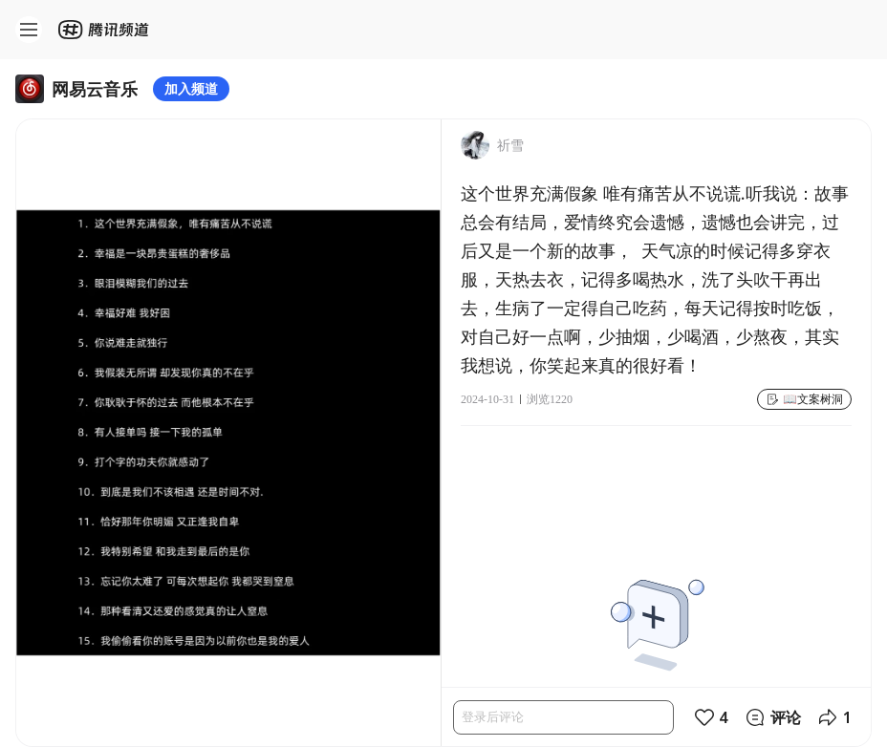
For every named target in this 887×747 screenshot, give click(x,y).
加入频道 (191, 88)
